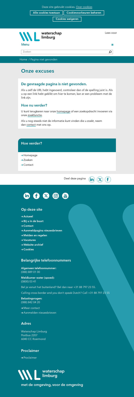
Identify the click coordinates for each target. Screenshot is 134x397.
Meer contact (32, 308)
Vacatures (30, 240)
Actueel (28, 216)
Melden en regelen (35, 235)
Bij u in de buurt (33, 221)
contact (31, 125)
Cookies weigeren (67, 19)
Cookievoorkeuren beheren (84, 13)
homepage (63, 111)
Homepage (30, 155)
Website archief (33, 245)
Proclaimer (30, 357)
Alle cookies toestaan (46, 13)
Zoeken (28, 160)
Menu (25, 45)
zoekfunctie (35, 115)
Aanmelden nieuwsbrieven (40, 312)
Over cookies (84, 7)
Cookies (29, 249)
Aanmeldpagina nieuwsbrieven (43, 230)
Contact (28, 165)
